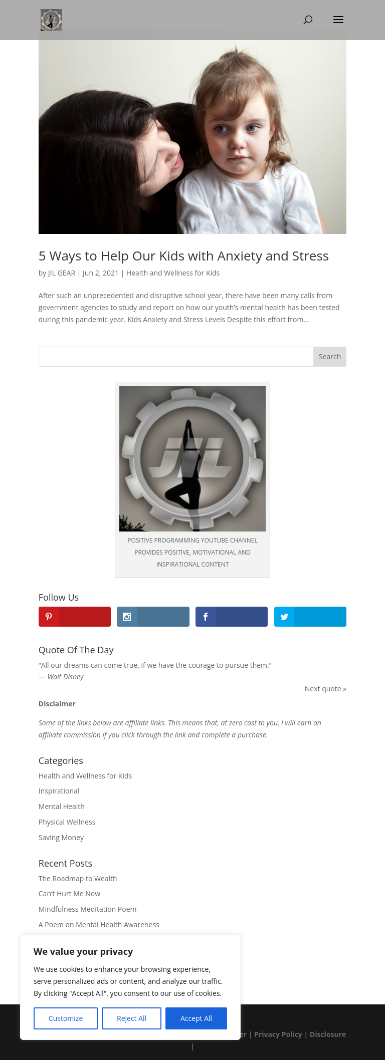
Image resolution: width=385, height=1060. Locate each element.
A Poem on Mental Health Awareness (99, 924)
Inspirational (59, 791)
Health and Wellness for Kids (173, 273)
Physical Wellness (67, 822)
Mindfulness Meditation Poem (88, 909)
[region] (130, 987)
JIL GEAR (61, 273)
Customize (66, 1018)
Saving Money (61, 837)
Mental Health (62, 806)
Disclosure (328, 1034)
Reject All (131, 1018)
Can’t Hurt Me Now (69, 893)
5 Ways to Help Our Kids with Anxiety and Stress (184, 255)
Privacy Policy (278, 1034)
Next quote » (325, 688)
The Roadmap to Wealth (78, 878)
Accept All (196, 1018)
